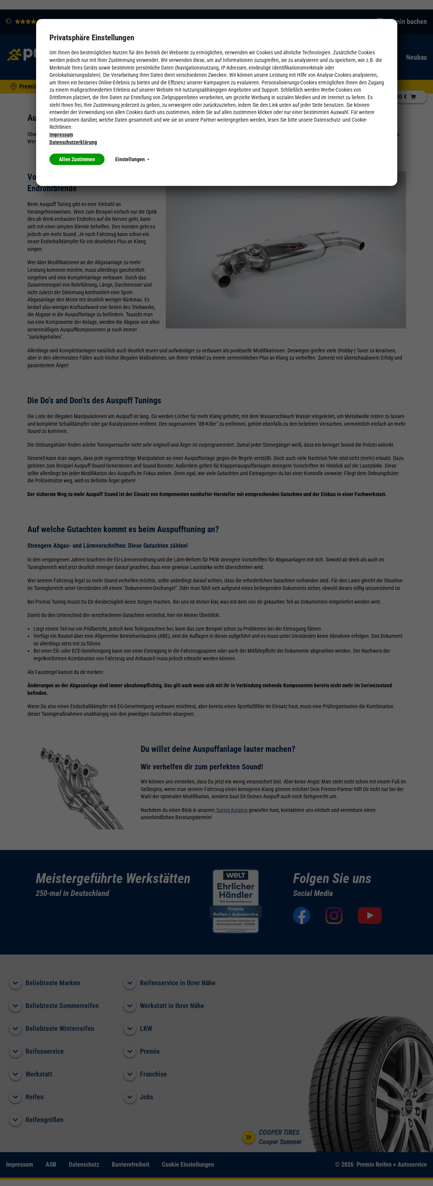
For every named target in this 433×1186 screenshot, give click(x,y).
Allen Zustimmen (77, 159)
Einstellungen (132, 159)
